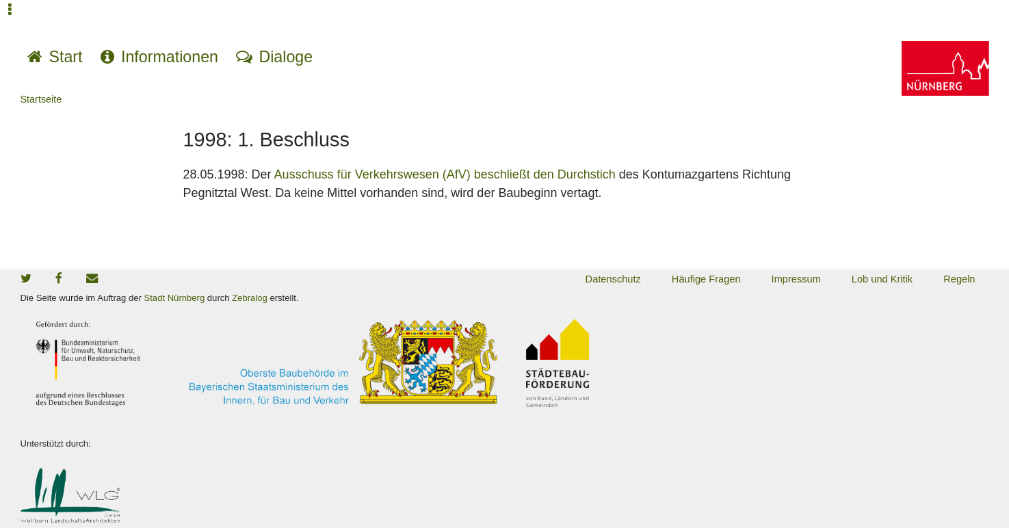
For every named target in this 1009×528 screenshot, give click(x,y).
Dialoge (286, 57)
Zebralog (249, 298)
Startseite (41, 99)
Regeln (959, 279)
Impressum (796, 279)
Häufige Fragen (706, 279)
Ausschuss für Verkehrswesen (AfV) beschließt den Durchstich (445, 174)
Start (66, 57)
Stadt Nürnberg (174, 298)
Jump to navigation (10, 19)
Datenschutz (613, 279)
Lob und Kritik (882, 279)
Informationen (169, 57)
